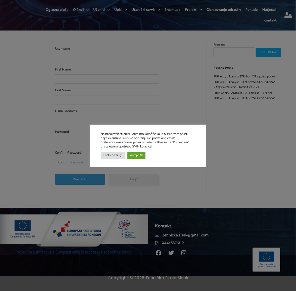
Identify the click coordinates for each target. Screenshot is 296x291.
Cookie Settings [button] (112, 155)
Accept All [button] (136, 155)
